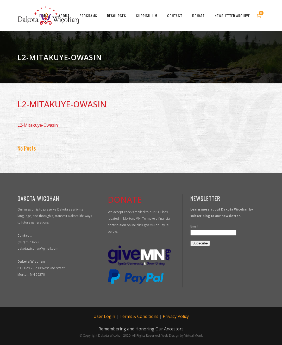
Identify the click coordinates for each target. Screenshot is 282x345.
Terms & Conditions (139, 316)
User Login (104, 316)
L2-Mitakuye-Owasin (37, 125)
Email (194, 226)
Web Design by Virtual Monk (182, 335)
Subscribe (200, 243)
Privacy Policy (176, 316)
